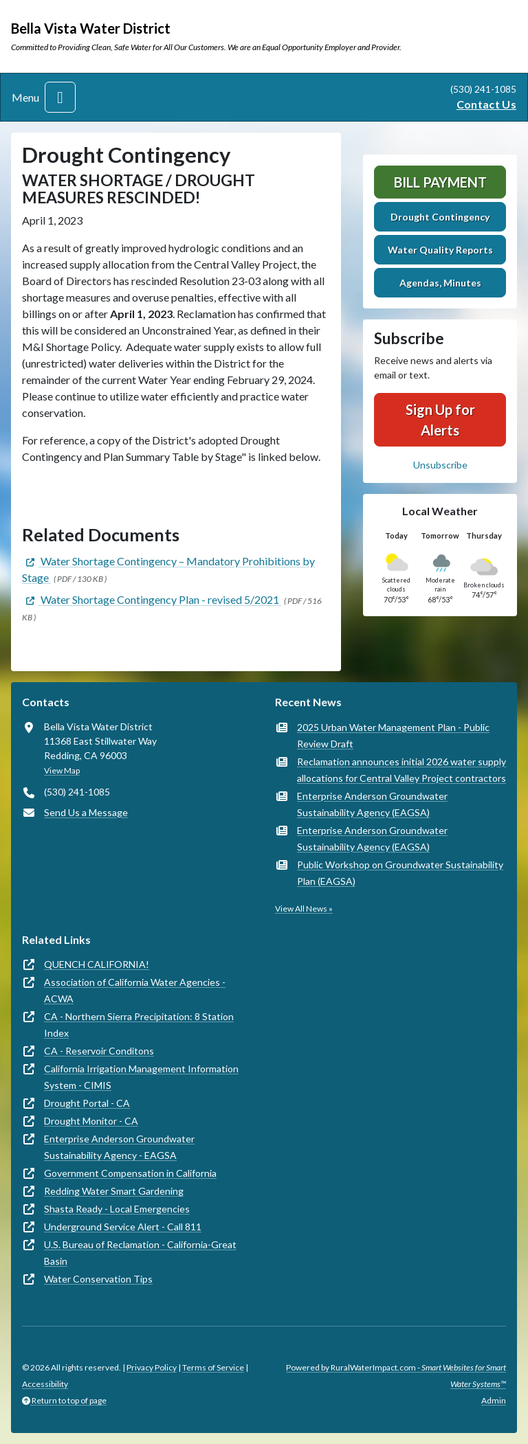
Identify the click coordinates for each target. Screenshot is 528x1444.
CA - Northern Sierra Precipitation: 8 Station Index (139, 1025)
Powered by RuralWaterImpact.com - (396, 1375)
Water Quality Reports (440, 250)
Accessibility (45, 1384)
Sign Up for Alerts (440, 419)
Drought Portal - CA (87, 1103)
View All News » (304, 908)
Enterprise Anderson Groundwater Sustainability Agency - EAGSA (119, 1147)
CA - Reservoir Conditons (99, 1051)
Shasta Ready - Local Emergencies (117, 1209)
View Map (62, 770)
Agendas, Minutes (440, 283)
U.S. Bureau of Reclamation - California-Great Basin (140, 1253)
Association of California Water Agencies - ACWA (135, 990)
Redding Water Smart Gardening (114, 1191)
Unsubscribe (440, 465)
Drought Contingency (440, 217)
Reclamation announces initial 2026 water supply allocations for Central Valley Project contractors (401, 770)
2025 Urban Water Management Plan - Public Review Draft (393, 735)
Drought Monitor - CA (91, 1121)
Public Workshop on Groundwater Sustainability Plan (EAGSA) (400, 873)
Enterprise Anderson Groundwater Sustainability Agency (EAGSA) (372, 804)
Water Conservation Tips (98, 1279)
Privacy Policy (151, 1367)
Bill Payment (440, 182)
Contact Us (486, 104)
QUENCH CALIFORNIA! (96, 964)
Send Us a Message (86, 812)
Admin (493, 1400)
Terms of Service (213, 1367)
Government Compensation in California (130, 1173)
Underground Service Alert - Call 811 (122, 1226)
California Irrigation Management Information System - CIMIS (141, 1077)
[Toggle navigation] (60, 97)
